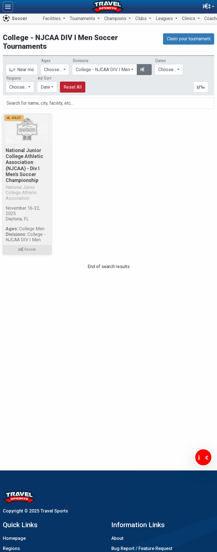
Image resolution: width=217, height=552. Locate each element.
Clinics (189, 18)
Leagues (165, 18)
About (117, 538)
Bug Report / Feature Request (141, 548)
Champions (115, 18)
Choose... (18, 87)
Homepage (14, 538)
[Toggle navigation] (8, 7)
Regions (11, 548)
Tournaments (83, 18)
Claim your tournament (189, 38)
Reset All (73, 87)
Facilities (52, 18)
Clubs (141, 18)
